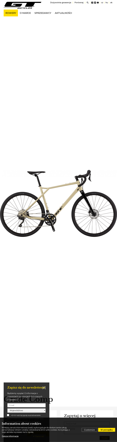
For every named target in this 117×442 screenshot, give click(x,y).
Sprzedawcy (43, 13)
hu (107, 2)
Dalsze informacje (10, 436)
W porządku (107, 430)
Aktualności (63, 13)
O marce (25, 13)
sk (111, 2)
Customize (89, 430)
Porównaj (78, 2)
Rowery (10, 13)
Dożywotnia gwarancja (60, 2)
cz (102, 2)
